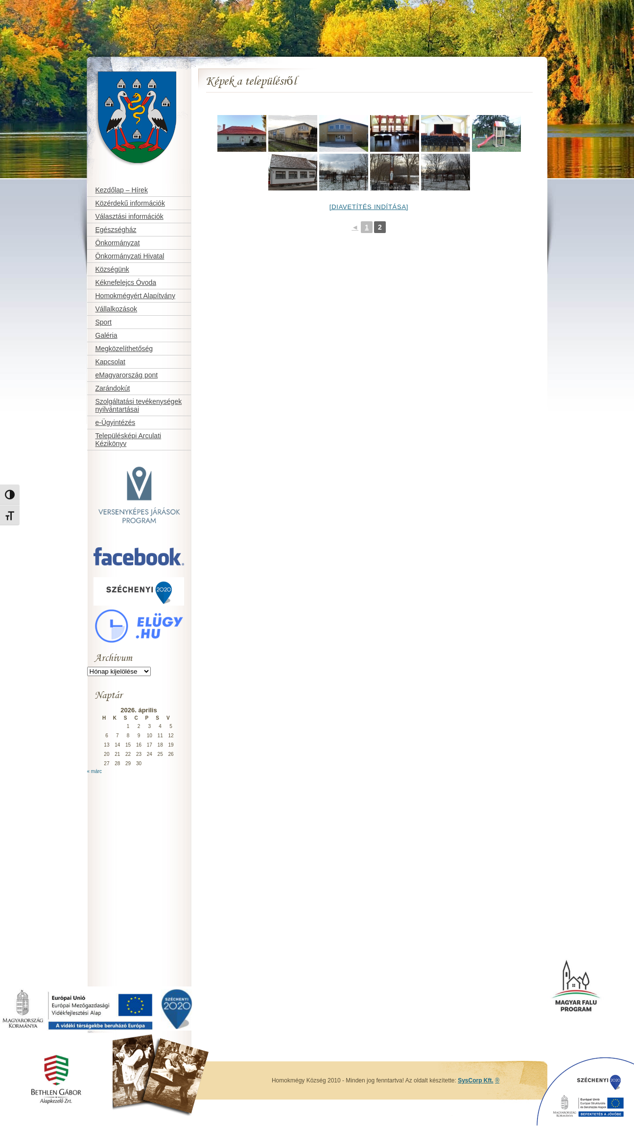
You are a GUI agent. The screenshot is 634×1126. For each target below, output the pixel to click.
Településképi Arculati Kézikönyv (128, 439)
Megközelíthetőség (124, 348)
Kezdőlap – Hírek (121, 190)
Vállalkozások (116, 309)
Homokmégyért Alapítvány (135, 296)
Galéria (106, 335)
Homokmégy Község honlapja (119, 67)
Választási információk (129, 216)
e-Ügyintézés (115, 422)
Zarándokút (112, 388)
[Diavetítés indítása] (368, 207)
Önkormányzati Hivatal (129, 256)
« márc (94, 771)
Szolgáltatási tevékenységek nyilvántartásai (138, 405)
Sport (103, 322)
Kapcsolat (110, 362)
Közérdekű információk (130, 203)
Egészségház (116, 230)
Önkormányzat (117, 243)
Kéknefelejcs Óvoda (126, 282)
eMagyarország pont (126, 375)
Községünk (112, 269)
